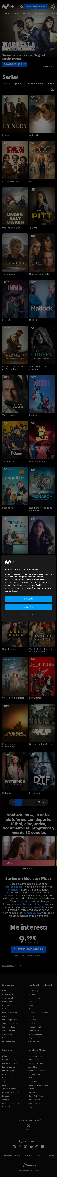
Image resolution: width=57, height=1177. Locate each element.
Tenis (4, 1081)
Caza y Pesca (33, 1041)
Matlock (33, 320)
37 (39, 802)
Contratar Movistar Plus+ (38, 1085)
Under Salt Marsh (11, 228)
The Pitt (33, 228)
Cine (16, 13)
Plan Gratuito (33, 1081)
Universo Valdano (9, 1074)
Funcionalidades (34, 1060)
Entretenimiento (8, 1041)
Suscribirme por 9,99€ (15, 64)
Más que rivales (37, 461)
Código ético (33, 1078)
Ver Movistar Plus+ (35, 1056)
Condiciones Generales (37, 1071)
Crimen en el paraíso (13, 698)
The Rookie (8, 461)
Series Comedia (8, 1031)
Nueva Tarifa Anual (35, 1096)
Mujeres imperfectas (39, 274)
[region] (28, 588)
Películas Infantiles (9, 1013)
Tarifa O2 (32, 1092)
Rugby (4, 1085)
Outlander (34, 135)
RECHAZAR (28, 599)
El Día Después (8, 1071)
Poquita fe (7, 507)
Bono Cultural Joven (36, 1063)
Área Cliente (33, 1067)
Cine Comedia (8, 1002)
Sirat (30, 1002)
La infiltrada (33, 1005)
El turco (31, 1016)
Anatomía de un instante (38, 1013)
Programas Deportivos (37, 1038)
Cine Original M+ (8, 994)
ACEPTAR (28, 607)
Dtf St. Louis (35, 793)
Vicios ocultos (9, 415)
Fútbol (26, 13)
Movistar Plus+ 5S (35, 1074)
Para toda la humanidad (9, 745)
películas (37, 904)
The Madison (8, 274)
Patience (7, 793)
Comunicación (34, 1103)
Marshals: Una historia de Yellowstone (14, 367)
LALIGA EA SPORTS (9, 1063)
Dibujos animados (35, 1034)
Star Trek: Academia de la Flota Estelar (41, 650)
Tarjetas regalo (34, 1100)
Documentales (8, 1038)
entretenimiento (35, 906)
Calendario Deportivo (10, 1103)
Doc (31, 181)
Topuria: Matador (9, 1089)
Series (5, 13)
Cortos (5, 1009)
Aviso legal (28, 1155)
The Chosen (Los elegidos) (37, 367)
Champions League (9, 1060)
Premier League (8, 1067)
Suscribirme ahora (36, 6)
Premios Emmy (31, 912)
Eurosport (6, 1096)
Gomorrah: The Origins (40, 744)
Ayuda (28, 1127)
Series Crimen (7, 1034)
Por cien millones (11, 181)
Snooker (5, 1100)
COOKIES (51, 1155)
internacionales (14, 886)
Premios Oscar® (35, 1027)
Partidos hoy (7, 1107)
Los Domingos (33, 991)
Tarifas (31, 1089)
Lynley (5, 135)
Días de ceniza (9, 649)
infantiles (9, 895)
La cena (31, 994)
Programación (34, 1107)
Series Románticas (9, 1023)
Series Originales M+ (10, 1020)
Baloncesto (41, 13)
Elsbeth (33, 415)
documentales (20, 904)
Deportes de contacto (10, 1092)
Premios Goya (33, 1031)
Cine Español (7, 998)
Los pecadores (34, 998)
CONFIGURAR (28, 615)
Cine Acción (7, 1005)
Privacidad (40, 1155)
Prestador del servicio (11, 1155)
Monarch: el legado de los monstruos (40, 509)
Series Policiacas (8, 1027)
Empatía (6, 320)
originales (14, 889)
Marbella (31, 1023)
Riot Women (35, 698)
